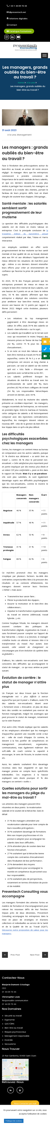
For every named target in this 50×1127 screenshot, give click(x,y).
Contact (12, 24)
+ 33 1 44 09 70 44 (17, 5)
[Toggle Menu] (44, 55)
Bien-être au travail (14, 1028)
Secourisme (10, 1044)
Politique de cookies (14, 1121)
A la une (31, 82)
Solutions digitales (17, 18)
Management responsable (17, 1036)
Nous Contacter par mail (25, 1103)
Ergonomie (10, 1019)
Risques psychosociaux (15, 1032)
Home (21, 82)
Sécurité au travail (13, 1015)
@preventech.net (16, 12)
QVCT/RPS (9, 1023)
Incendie (9, 1040)
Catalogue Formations (19, 31)
